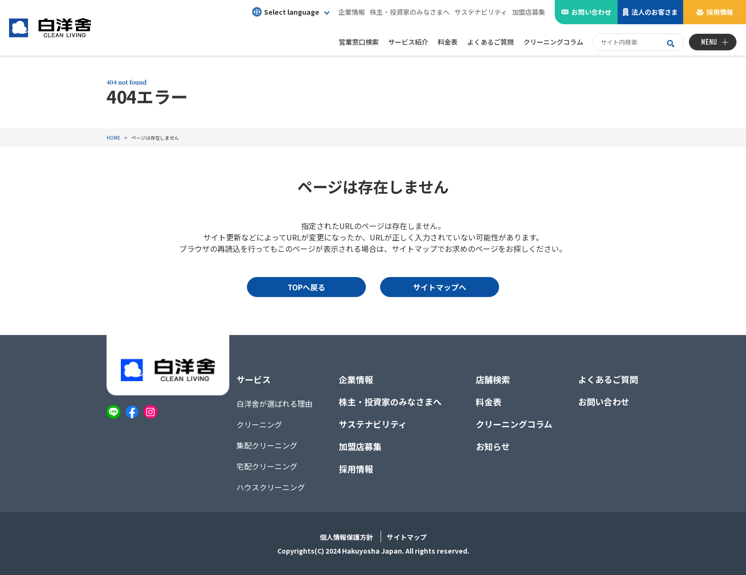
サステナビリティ (480, 12)
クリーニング (259, 424)
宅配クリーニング (266, 466)
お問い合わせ (591, 12)
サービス (253, 379)
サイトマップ (407, 537)
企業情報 (351, 12)
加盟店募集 (528, 12)
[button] (290, 12)
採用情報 (720, 12)
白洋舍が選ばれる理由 (274, 403)
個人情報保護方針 (346, 537)
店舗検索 (493, 379)
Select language (285, 12)
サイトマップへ (439, 287)
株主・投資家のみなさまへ (410, 12)
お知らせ (493, 446)
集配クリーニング (266, 445)
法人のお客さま (654, 12)
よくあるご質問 (608, 379)
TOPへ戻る (306, 287)
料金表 (488, 401)
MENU (709, 42)
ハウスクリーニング (270, 487)
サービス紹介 (408, 42)
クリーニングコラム (514, 424)
